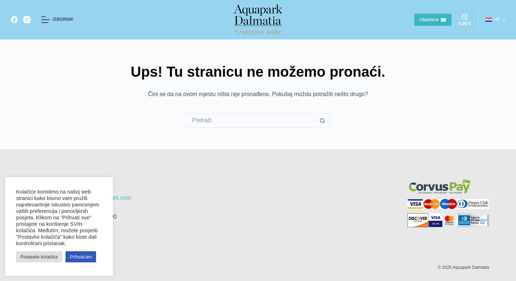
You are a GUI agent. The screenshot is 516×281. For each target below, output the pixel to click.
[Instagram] (26, 19)
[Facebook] (14, 19)
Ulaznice (433, 20)
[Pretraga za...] (250, 120)
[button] (495, 19)
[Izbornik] (57, 19)
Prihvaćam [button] (81, 256)
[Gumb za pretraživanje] (322, 120)
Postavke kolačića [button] (39, 256)
